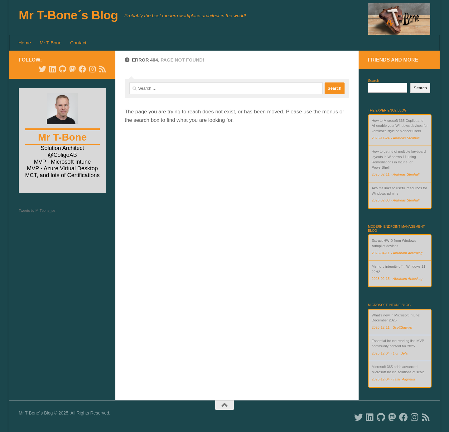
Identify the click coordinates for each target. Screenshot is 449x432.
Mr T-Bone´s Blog (68, 15)
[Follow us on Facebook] (82, 69)
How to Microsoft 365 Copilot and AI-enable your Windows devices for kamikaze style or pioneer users (399, 126)
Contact (78, 42)
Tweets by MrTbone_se (37, 210)
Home (24, 42)
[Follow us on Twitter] (42, 69)
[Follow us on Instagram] (92, 69)
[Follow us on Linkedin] (52, 69)
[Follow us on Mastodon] (72, 69)
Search (373, 80)
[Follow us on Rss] (102, 69)
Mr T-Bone (50, 42)
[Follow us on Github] (62, 69)
